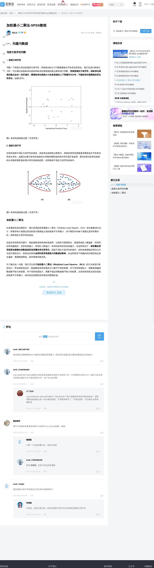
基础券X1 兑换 (53, 292)
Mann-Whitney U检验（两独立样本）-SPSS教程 (133, 102)
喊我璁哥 (16, 421)
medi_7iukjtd (18, 484)
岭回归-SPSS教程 (127, 85)
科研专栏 (21, 4)
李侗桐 (29, 503)
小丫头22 (30, 391)
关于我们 (52, 566)
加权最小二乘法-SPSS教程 (129, 80)
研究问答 (41, 4)
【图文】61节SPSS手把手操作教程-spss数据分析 (37, 13)
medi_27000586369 (21, 370)
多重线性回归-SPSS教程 (128, 76)
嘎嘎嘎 (29, 440)
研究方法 (31, 4)
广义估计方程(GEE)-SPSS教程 (132, 89)
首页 (11, 13)
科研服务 (63, 4)
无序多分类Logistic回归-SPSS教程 (132, 67)
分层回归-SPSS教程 (128, 93)
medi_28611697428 (21, 349)
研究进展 (51, 4)
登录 (45, 337)
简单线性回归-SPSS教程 (128, 71)
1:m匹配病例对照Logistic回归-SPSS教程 (133, 63)
